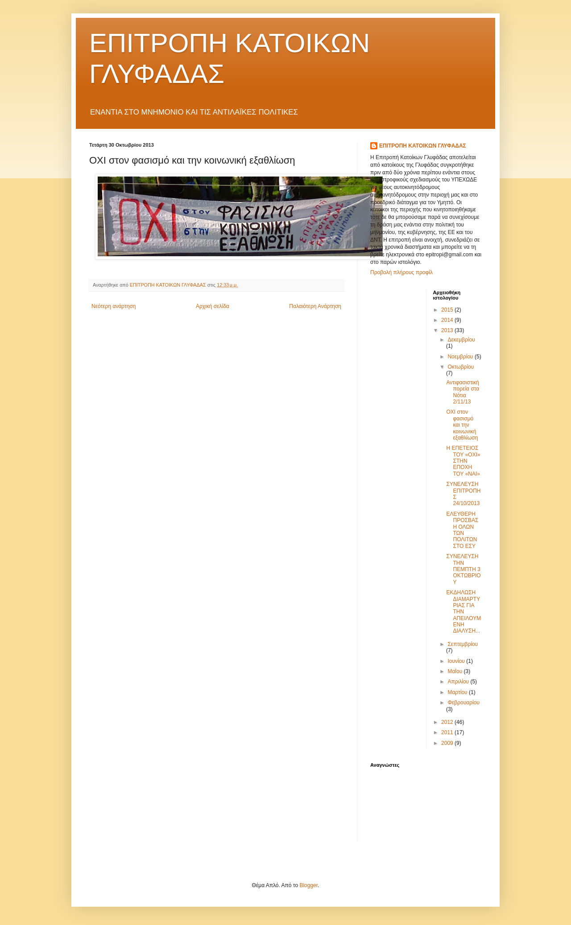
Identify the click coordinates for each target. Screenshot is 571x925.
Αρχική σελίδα (212, 306)
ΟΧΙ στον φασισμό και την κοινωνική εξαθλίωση (462, 425)
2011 (448, 732)
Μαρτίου (458, 692)
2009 (448, 743)
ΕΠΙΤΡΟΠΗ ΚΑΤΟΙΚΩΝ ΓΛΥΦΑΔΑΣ (422, 146)
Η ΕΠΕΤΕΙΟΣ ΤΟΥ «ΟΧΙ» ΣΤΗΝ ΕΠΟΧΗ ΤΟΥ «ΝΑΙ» (463, 461)
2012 (448, 722)
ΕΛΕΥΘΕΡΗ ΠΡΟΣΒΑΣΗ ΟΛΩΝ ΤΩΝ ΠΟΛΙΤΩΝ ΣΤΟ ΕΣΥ (462, 530)
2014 (448, 320)
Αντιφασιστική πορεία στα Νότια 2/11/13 (462, 392)
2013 (448, 330)
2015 (448, 310)
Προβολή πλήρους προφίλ (401, 272)
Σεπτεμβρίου (462, 644)
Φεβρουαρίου (463, 702)
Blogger (308, 885)
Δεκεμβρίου (461, 340)
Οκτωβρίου (460, 367)
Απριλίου (458, 681)
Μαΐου (455, 671)
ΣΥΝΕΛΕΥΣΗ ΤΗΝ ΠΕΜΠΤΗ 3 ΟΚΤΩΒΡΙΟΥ (463, 569)
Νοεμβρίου (461, 357)
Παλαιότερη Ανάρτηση (315, 306)
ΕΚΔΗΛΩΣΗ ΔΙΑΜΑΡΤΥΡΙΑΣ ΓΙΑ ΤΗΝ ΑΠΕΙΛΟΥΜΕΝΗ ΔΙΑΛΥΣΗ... (463, 611)
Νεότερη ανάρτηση (113, 306)
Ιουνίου (456, 661)
